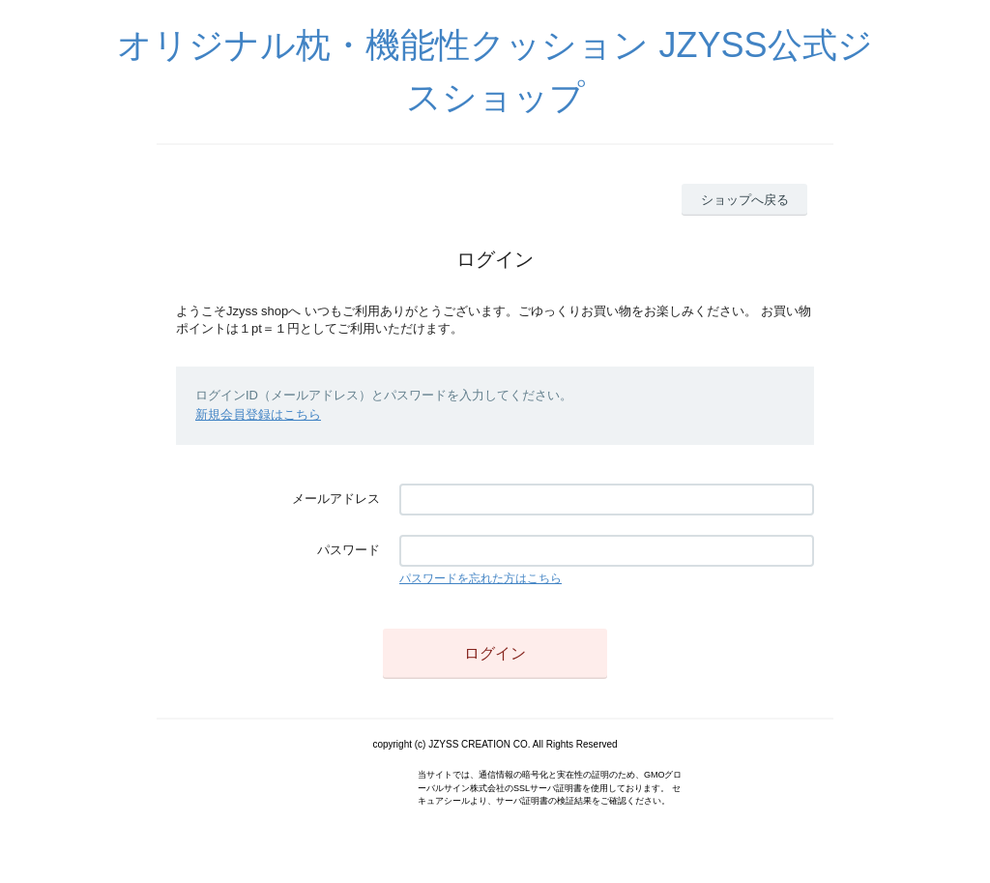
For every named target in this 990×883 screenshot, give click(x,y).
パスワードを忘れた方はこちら (480, 578)
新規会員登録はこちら (258, 414)
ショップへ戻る (745, 199)
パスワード (348, 550)
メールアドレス (336, 498)
